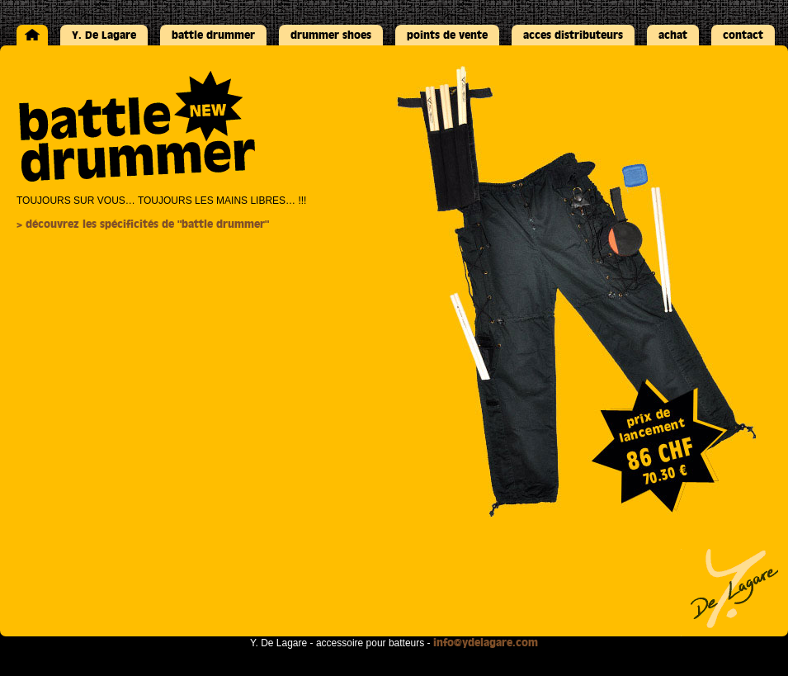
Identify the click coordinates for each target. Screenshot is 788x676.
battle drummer (213, 35)
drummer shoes (331, 35)
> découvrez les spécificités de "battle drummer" (143, 224)
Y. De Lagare (103, 35)
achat (673, 35)
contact (743, 35)
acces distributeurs (573, 35)
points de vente (447, 35)
